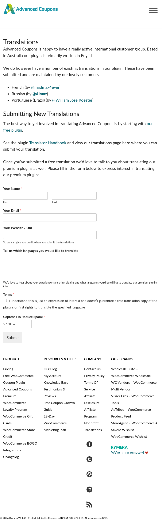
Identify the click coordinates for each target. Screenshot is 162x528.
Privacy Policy (94, 376)
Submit (13, 337)
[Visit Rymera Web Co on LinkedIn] (89, 490)
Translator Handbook (47, 142)
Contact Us (92, 369)
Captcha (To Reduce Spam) (24, 317)
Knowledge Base (56, 382)
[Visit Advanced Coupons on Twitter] (89, 459)
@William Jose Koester (72, 100)
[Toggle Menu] (153, 10)
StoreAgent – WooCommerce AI (135, 423)
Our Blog (50, 369)
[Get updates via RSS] (89, 505)
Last (54, 202)
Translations (93, 430)
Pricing (8, 369)
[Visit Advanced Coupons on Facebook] (89, 444)
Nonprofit (91, 423)
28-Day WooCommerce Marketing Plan (55, 423)
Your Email (12, 210)
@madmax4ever (45, 87)
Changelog (11, 457)
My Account (52, 376)
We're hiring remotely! (127, 452)
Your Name (12, 188)
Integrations (12, 450)
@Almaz (39, 93)
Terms (8, 294)
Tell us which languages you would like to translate (42, 250)
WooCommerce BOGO (20, 443)
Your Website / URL (18, 228)
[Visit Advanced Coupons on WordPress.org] (89, 474)
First (5, 202)
